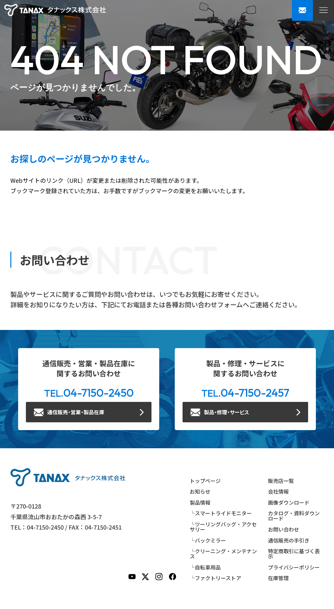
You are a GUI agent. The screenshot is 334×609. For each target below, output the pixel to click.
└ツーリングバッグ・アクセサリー (223, 527)
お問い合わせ (283, 529)
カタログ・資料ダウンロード (294, 515)
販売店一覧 (281, 481)
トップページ (205, 481)
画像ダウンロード (288, 503)
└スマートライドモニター (221, 513)
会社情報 (278, 492)
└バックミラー (208, 540)
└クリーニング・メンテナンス (223, 553)
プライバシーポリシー (294, 567)
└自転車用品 (205, 567)
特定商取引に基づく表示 (294, 553)
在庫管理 (278, 578)
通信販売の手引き (288, 540)
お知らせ (200, 492)
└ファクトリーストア (215, 578)
